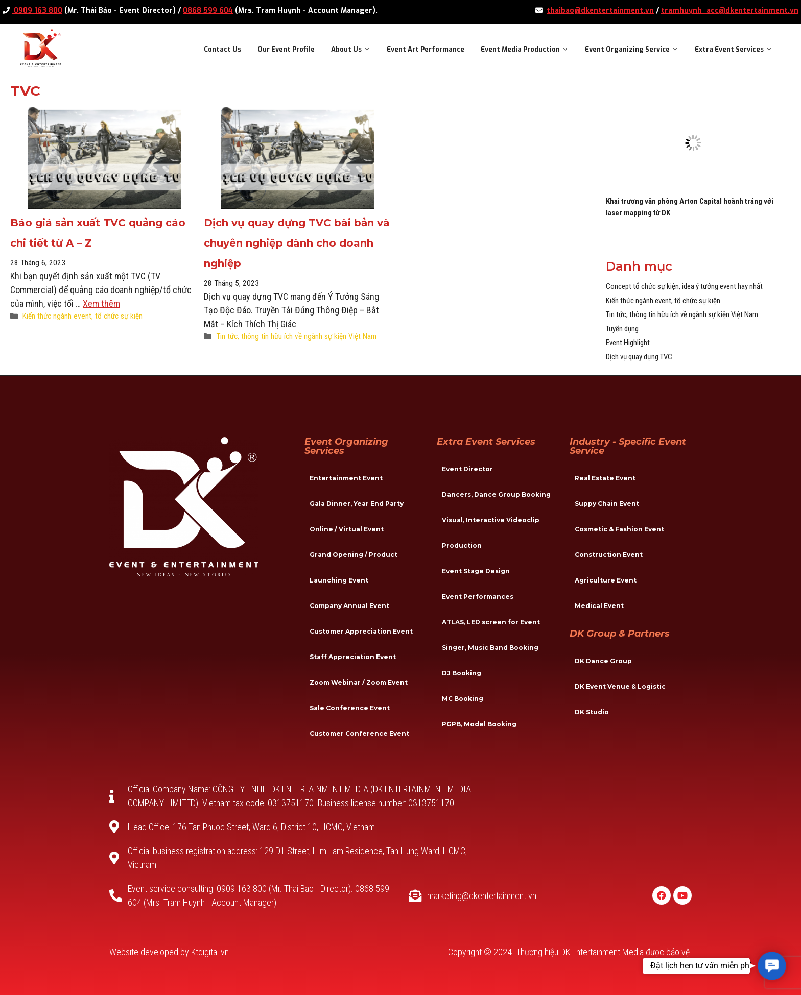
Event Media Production (529, 49)
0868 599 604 (208, 10)
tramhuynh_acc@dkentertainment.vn (729, 10)
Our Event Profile (286, 49)
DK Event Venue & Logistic (620, 686)
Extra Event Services (738, 49)
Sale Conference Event (350, 708)
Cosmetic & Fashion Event (619, 529)
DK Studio (592, 712)
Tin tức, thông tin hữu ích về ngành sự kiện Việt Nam (296, 336)
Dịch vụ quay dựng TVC (639, 356)
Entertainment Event (346, 478)
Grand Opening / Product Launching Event (353, 567)
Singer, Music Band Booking (490, 647)
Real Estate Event (605, 478)
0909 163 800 (37, 10)
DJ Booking (461, 673)
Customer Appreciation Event (361, 631)
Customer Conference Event (359, 733)
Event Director (467, 469)
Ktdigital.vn (210, 952)
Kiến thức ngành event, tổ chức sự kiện (82, 316)
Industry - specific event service (628, 446)
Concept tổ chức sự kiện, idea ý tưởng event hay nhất (684, 286)
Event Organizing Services (346, 446)
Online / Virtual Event (347, 529)
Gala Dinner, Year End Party (357, 503)
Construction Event (609, 555)
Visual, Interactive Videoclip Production (490, 532)
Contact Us (222, 49)
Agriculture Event (606, 580)
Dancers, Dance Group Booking (496, 494)
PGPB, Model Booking (479, 724)
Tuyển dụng (622, 328)
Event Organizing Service (636, 49)
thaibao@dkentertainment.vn (600, 10)
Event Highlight (628, 342)
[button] (772, 966)
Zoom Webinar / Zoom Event (359, 682)
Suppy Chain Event (607, 503)
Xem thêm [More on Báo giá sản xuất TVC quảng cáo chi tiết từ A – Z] (101, 303)
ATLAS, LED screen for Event (491, 622)
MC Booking (462, 698)
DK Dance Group (603, 661)
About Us (355, 49)
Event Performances (477, 596)
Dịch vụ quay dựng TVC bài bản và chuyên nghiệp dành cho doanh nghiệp (297, 243)
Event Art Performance (425, 49)
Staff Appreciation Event (353, 657)
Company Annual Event (349, 606)
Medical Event (599, 606)
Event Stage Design (476, 571)
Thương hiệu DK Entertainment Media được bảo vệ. (604, 952)
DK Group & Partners (620, 633)
